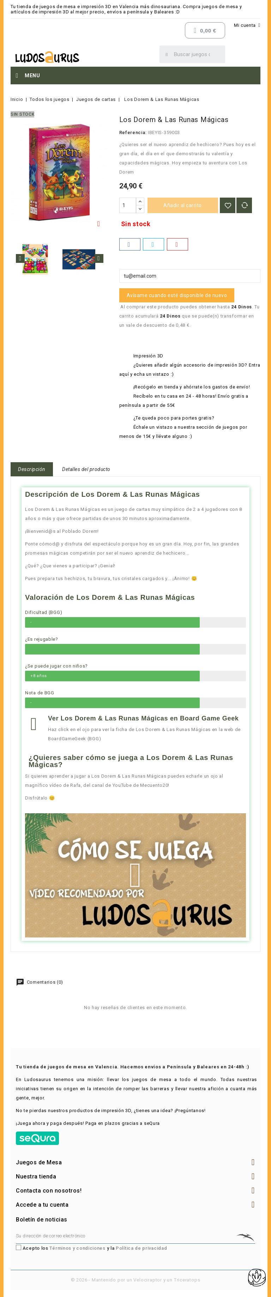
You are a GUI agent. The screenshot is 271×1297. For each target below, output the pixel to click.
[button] (135, 875)
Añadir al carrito (182, 205)
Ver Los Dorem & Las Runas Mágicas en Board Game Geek (143, 718)
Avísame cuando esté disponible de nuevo (177, 295)
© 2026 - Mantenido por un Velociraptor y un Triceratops (135, 1280)
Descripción (32, 469)
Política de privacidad (141, 1248)
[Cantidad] (127, 205)
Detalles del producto (86, 469)
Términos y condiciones (77, 1248)
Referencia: (133, 132)
